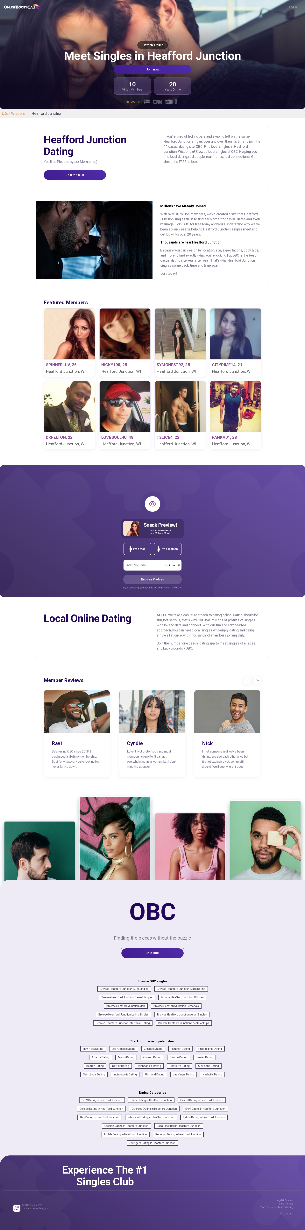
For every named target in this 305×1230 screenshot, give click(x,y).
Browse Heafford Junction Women (182, 997)
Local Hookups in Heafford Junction (179, 1125)
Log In (293, 7)
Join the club (75, 175)
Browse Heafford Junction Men (125, 1006)
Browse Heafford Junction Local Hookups (183, 1023)
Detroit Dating (120, 1065)
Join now (152, 69)
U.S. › (6, 113)
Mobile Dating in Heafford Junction (125, 1134)
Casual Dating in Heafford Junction (201, 1100)
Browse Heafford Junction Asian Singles (182, 1014)
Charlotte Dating (180, 1065)
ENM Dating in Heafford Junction (205, 1108)
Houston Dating (180, 1048)
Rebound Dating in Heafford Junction (178, 1134)
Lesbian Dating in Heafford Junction (126, 1125)
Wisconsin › (21, 113)
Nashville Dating (212, 1074)
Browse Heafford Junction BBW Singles (124, 988)
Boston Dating (95, 1065)
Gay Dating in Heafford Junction (99, 1117)
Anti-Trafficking (285, 1207)
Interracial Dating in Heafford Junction (151, 1117)
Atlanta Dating (101, 1057)
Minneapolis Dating (149, 1065)
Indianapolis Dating (125, 1074)
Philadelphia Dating (210, 1048)
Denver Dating (204, 1057)
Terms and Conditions (170, 587)
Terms (280, 1203)
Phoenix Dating (152, 1057)
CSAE (262, 1207)
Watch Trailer (152, 45)
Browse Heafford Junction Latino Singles (123, 1014)
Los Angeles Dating (123, 1048)
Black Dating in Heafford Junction (151, 1100)
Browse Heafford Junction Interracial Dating (123, 1023)
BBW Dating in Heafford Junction (102, 1100)
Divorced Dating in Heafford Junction (154, 1108)
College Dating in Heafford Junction (101, 1108)
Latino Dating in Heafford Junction (204, 1117)
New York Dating (93, 1048)
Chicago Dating (153, 1048)
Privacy (289, 1203)
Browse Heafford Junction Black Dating (181, 988)
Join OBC (152, 953)
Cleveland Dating (208, 1065)
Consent (271, 1207)
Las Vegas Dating (183, 1074)
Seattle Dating (178, 1057)
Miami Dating (126, 1057)
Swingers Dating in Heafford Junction (152, 1143)
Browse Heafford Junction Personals (176, 1006)
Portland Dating (154, 1074)
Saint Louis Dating (94, 1074)
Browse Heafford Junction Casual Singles (127, 997)
